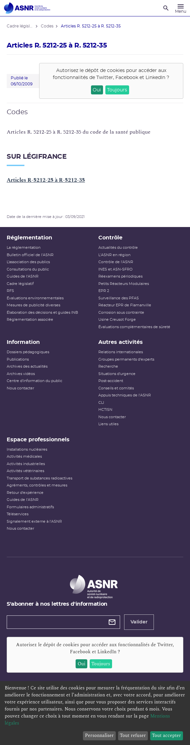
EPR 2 (103, 291)
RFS (10, 291)
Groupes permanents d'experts (126, 359)
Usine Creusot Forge (117, 319)
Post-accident (110, 381)
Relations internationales (120, 352)
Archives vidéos (21, 374)
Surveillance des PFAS (118, 298)
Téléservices (17, 514)
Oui (97, 90)
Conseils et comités (116, 388)
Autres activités (120, 342)
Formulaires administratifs (30, 507)
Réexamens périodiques (120, 276)
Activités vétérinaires (25, 471)
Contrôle (110, 237)
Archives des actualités (27, 366)
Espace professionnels (38, 439)
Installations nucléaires (27, 449)
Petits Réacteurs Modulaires (123, 284)
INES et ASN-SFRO (115, 269)
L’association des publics (28, 262)
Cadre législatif (20, 284)
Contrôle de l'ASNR (115, 262)
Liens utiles (108, 424)
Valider (139, 622)
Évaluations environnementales (35, 298)
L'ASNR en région (114, 255)
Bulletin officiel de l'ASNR (30, 255)
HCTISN (105, 410)
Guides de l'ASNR (22, 276)
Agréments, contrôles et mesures (37, 485)
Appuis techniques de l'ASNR (124, 395)
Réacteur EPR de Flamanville (124, 305)
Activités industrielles (26, 464)
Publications (18, 359)
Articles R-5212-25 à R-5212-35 (46, 180)
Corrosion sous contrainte (121, 312)
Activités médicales (24, 456)
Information (23, 342)
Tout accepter (166, 735)
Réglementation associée (30, 319)
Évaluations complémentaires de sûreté (134, 327)
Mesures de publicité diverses (33, 305)
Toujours (117, 90)
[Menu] (180, 8)
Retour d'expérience (25, 493)
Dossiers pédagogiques (28, 352)
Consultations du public (28, 269)
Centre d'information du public (34, 381)
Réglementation (29, 237)
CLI (101, 402)
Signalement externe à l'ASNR (34, 521)
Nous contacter (20, 388)
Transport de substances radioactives (39, 478)
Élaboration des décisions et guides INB (42, 312)
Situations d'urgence (116, 374)
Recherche (108, 366)
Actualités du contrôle (118, 247)
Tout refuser (133, 735)
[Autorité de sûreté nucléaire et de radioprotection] (27, 8)
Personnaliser (99, 735)
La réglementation (23, 247)
